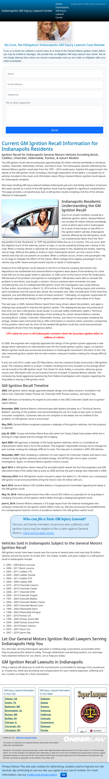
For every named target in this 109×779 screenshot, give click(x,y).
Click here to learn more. (38, 533)
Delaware (46, 726)
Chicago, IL (11, 722)
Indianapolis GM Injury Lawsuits (88, 4)
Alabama (45, 699)
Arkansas (46, 710)
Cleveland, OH (12, 730)
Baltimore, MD (12, 706)
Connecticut (47, 722)
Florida (44, 730)
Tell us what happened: (18, 102)
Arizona (45, 706)
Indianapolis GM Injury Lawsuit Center (27, 11)
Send (54, 130)
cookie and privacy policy (42, 774)
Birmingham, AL (13, 710)
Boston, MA (11, 714)
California (46, 714)
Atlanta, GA (11, 699)
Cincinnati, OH (12, 726)
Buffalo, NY (11, 718)
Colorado (46, 718)
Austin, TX (10, 703)
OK (63, 774)
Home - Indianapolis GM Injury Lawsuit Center (62, 10)
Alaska (44, 703)
